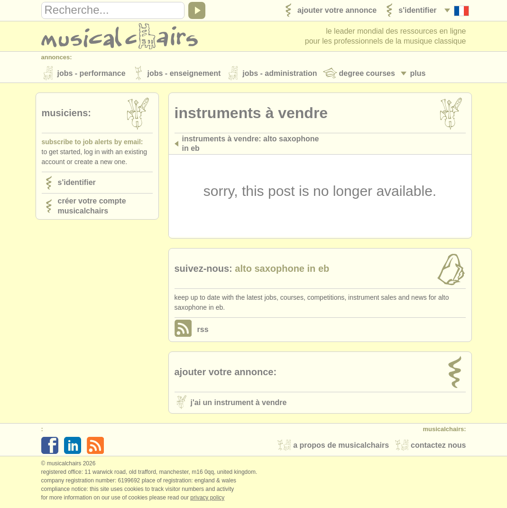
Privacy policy (207, 498)
